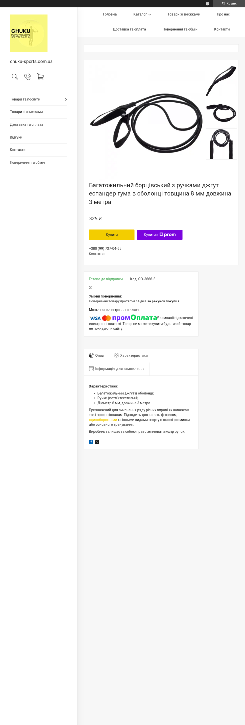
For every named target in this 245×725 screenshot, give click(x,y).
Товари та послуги (25, 99)
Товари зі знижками (26, 112)
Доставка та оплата (26, 124)
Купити (112, 235)
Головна (110, 14)
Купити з (160, 234)
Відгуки (16, 137)
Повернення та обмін (27, 162)
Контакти (18, 150)
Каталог (140, 14)
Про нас (223, 14)
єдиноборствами (103, 420)
